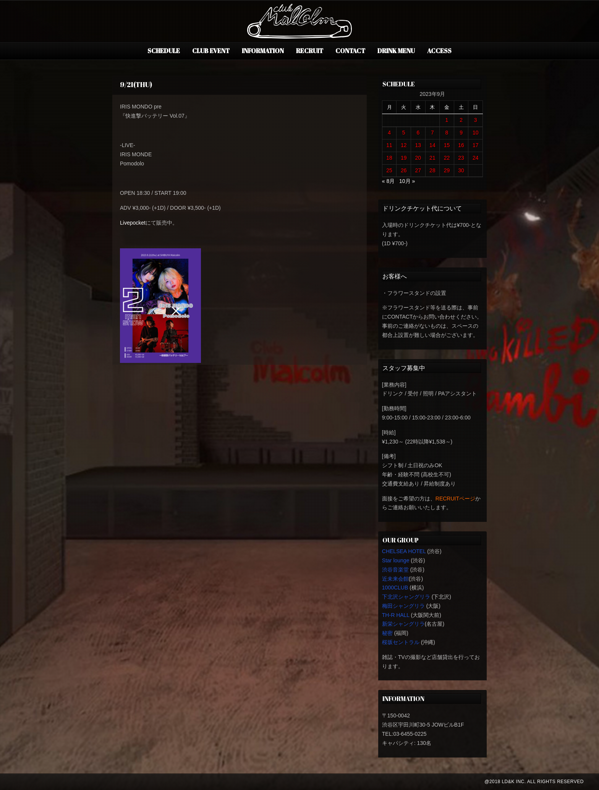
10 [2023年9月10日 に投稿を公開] (476, 133)
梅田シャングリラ (403, 606)
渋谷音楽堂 (395, 570)
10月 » (407, 181)
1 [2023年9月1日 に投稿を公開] (446, 120)
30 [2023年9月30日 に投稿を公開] (461, 170)
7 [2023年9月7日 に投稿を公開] (432, 133)
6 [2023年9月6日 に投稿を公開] (417, 133)
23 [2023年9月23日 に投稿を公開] (461, 158)
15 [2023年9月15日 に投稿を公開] (447, 145)
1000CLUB (395, 587)
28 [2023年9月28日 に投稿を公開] (432, 170)
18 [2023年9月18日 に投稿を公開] (389, 158)
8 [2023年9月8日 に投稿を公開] (446, 133)
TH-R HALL (396, 615)
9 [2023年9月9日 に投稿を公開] (461, 133)
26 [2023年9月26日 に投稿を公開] (404, 170)
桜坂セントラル (400, 642)
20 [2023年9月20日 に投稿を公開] (418, 158)
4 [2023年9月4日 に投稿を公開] (389, 133)
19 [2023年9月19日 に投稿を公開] (404, 158)
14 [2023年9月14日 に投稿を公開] (432, 145)
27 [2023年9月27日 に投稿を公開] (418, 170)
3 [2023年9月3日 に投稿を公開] (475, 120)
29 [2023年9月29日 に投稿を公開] (447, 170)
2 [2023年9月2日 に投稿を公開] (461, 120)
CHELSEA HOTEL (404, 551)
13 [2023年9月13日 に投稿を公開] (418, 145)
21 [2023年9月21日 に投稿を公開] (432, 158)
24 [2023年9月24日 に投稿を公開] (476, 158)
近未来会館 (395, 579)
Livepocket (133, 223)
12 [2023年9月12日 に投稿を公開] (404, 145)
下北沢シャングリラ (406, 597)
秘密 (387, 633)
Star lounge (396, 560)
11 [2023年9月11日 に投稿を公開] (389, 145)
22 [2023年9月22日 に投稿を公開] (447, 158)
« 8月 (388, 181)
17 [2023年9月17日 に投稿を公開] (476, 145)
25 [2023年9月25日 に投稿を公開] (389, 170)
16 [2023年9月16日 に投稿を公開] (461, 145)
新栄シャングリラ (403, 624)
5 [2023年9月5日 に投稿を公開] (403, 133)
